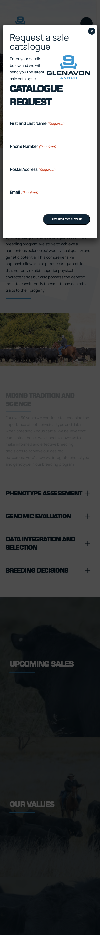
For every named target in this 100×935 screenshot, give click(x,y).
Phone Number (33, 146)
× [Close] (92, 31)
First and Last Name (37, 123)
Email (24, 192)
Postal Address (33, 169)
